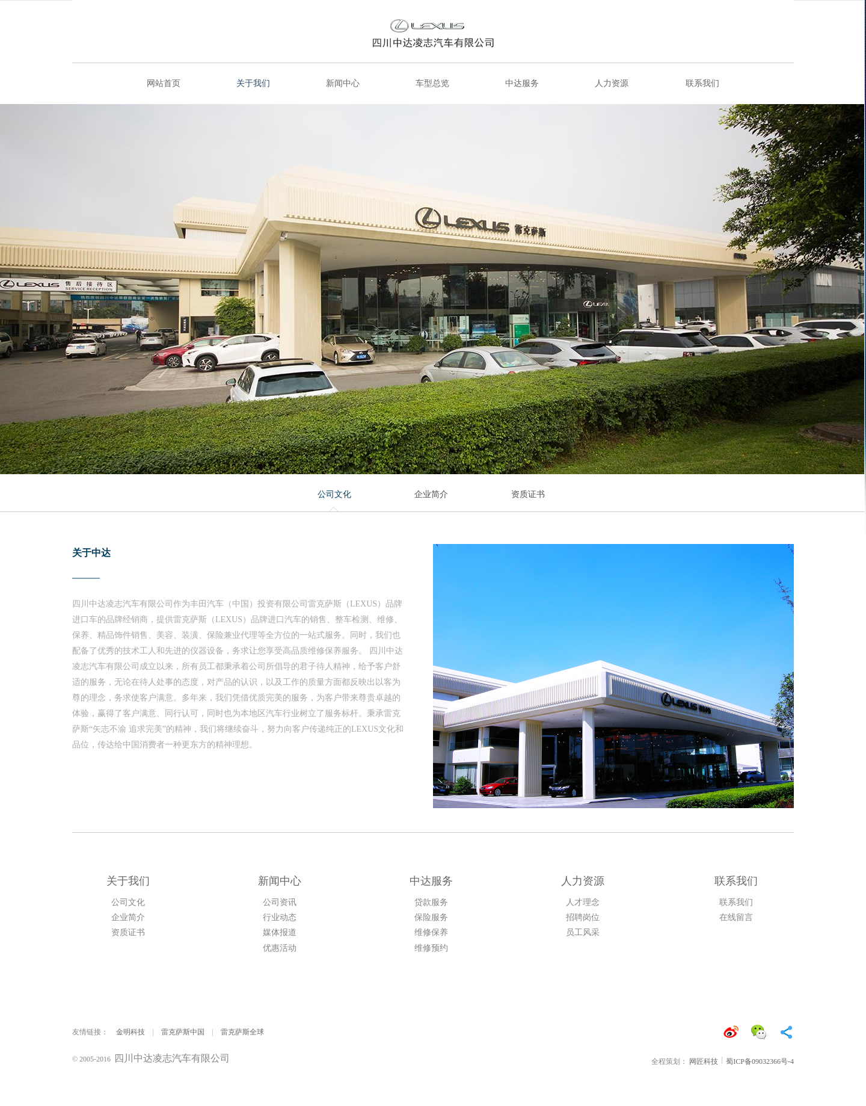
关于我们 (253, 83)
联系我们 (702, 83)
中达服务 (522, 83)
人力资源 (611, 83)
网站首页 (163, 83)
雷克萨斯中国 (182, 1032)
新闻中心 (343, 83)
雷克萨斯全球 (242, 1032)
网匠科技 (703, 1061)
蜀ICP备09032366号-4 (760, 1061)
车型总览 (432, 83)
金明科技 (130, 1032)
